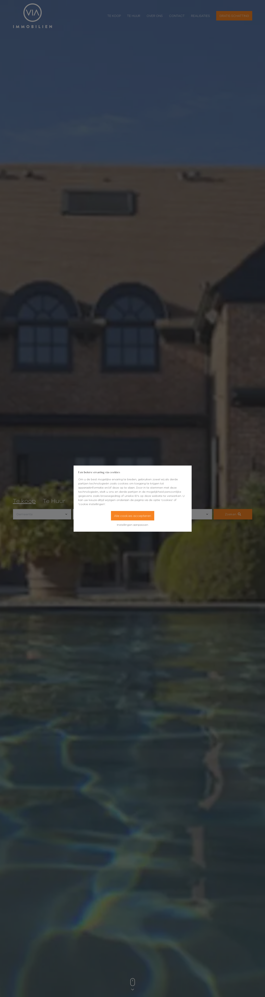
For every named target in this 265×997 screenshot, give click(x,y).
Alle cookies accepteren (132, 515)
